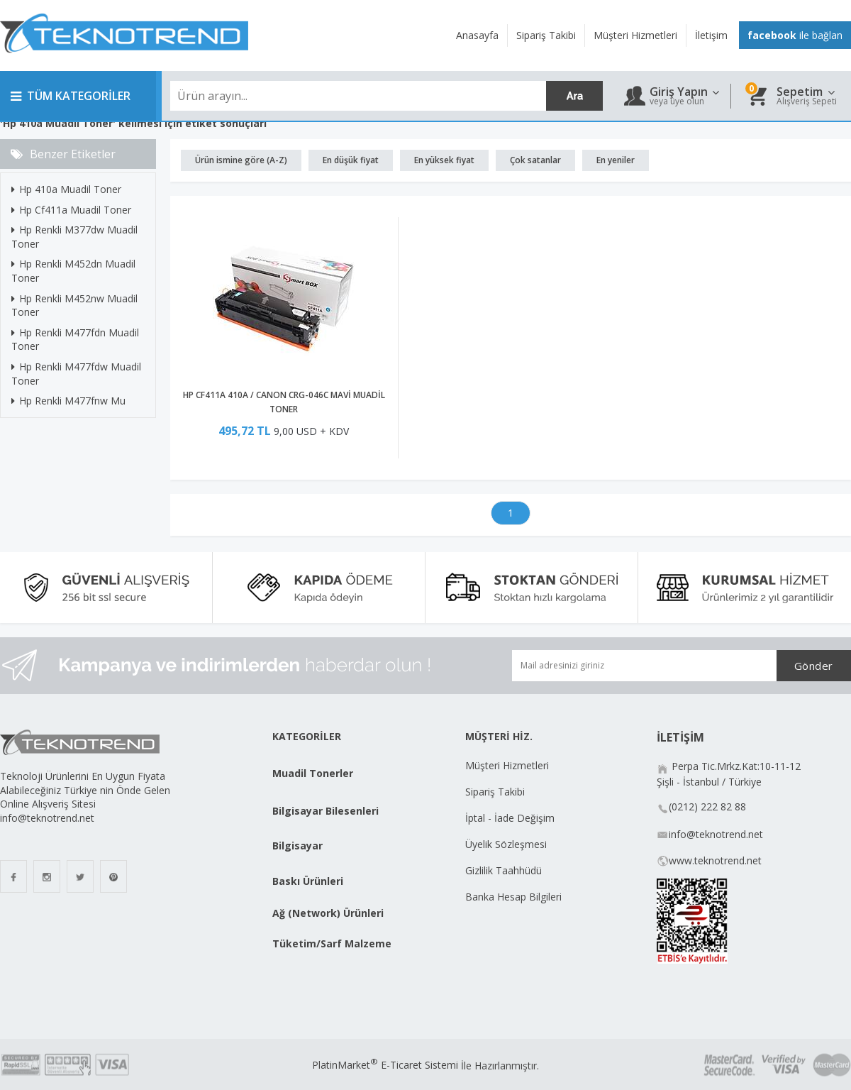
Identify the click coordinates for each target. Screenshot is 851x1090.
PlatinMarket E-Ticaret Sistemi (385, 1065)
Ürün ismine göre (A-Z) (241, 160)
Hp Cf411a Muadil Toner (71, 209)
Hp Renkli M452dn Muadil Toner (73, 271)
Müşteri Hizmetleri (507, 765)
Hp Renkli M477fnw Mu (68, 400)
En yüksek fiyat (444, 160)
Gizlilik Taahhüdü (503, 870)
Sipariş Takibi (495, 791)
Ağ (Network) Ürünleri (328, 913)
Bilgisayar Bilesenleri (325, 811)
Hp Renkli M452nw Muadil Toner (74, 305)
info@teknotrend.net (716, 834)
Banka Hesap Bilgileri (513, 896)
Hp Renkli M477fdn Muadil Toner (75, 339)
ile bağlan (794, 35)
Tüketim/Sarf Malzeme (331, 943)
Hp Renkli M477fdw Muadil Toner (76, 373)
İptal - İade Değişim (511, 818)
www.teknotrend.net (715, 860)
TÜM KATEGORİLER (70, 96)
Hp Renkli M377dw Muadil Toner (74, 237)
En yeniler (615, 160)
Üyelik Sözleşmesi (506, 844)
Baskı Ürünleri (307, 881)
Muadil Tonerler (312, 773)
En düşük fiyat (351, 160)
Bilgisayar (297, 845)
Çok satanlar (535, 160)
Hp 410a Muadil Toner (66, 189)
